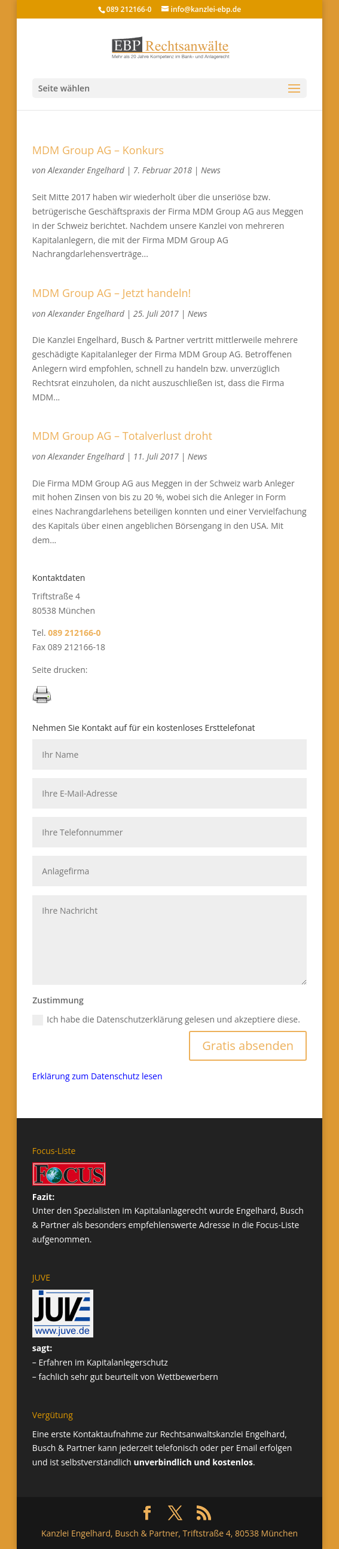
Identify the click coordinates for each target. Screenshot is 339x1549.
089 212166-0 (129, 9)
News (211, 170)
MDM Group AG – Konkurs (98, 150)
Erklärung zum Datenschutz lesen (97, 1076)
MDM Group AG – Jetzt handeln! (111, 293)
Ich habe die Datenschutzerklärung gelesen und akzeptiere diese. (166, 1019)
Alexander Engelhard (86, 170)
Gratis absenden (248, 1045)
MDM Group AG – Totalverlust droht (122, 435)
